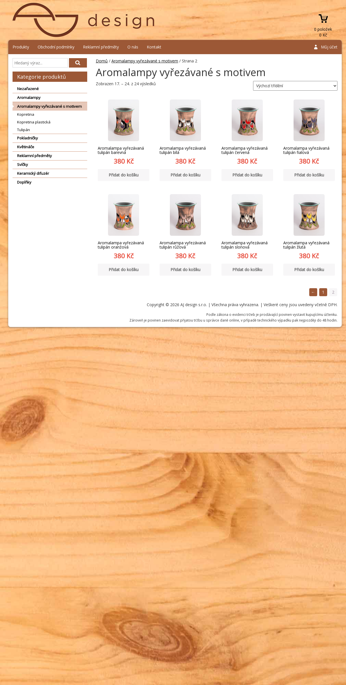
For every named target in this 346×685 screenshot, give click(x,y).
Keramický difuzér (33, 173)
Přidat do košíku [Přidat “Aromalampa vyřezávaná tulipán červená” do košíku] (247, 175)
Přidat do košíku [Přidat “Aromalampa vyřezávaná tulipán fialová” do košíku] (309, 175)
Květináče (25, 146)
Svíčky (22, 164)
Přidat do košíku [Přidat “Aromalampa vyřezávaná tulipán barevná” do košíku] (124, 175)
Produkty (21, 47)
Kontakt (154, 47)
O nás (132, 47)
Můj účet (329, 47)
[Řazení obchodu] (295, 86)
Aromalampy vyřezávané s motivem (49, 106)
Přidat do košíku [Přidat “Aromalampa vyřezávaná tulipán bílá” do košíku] (185, 175)
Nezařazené (28, 88)
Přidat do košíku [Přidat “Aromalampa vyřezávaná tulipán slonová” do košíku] (247, 269)
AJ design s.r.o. (84, 20)
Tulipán (23, 129)
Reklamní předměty (101, 47)
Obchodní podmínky (56, 47)
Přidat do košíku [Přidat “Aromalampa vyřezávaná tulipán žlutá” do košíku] (309, 269)
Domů (102, 61)
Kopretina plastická (33, 122)
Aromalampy (28, 97)
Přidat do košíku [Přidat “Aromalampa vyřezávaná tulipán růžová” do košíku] (185, 269)
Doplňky (24, 182)
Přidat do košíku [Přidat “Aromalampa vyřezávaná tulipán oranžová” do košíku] (124, 269)
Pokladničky (27, 138)
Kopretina (25, 114)
